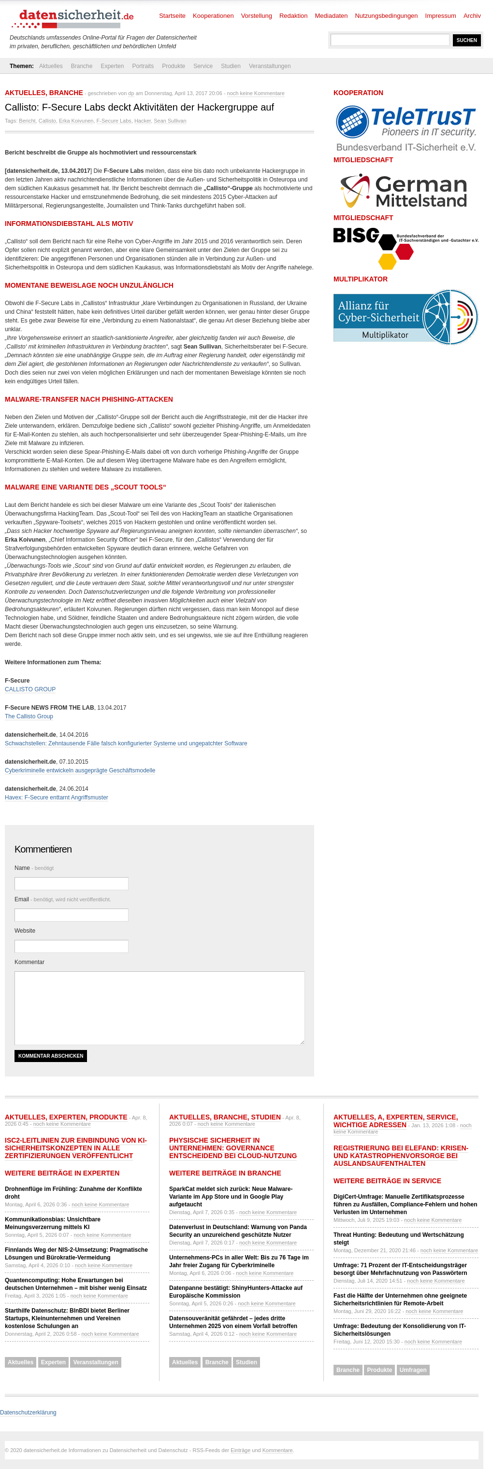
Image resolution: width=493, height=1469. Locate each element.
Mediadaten (331, 15)
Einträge (240, 1450)
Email (62, 899)
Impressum (440, 15)
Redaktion (293, 15)
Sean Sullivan (170, 121)
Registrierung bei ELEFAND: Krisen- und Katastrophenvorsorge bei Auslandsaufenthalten (401, 1155)
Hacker (142, 121)
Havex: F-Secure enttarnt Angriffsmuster (56, 797)
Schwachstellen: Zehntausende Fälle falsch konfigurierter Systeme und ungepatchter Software (126, 743)
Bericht (27, 121)
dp (131, 93)
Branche (82, 66)
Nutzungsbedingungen (386, 15)
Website (24, 930)
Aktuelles (51, 66)
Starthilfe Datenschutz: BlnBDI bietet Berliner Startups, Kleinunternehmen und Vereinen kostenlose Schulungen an (67, 1318)
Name (34, 868)
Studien (231, 66)
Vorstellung (256, 15)
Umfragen (413, 1370)
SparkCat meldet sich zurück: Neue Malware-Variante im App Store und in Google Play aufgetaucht (230, 1197)
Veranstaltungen (270, 66)
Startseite (172, 15)
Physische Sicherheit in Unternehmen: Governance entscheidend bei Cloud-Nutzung (233, 1148)
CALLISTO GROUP (30, 689)
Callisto (47, 121)
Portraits (143, 66)
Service (203, 66)
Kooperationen (213, 15)
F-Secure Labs (114, 121)
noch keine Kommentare (256, 93)
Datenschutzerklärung (28, 1412)
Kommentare (277, 1450)
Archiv (472, 15)
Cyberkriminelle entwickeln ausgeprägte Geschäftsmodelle (80, 770)
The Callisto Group (29, 716)
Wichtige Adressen (370, 1125)
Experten (112, 66)
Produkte (173, 66)
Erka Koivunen (76, 121)
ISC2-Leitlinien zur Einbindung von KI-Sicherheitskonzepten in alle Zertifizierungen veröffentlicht (76, 1148)
